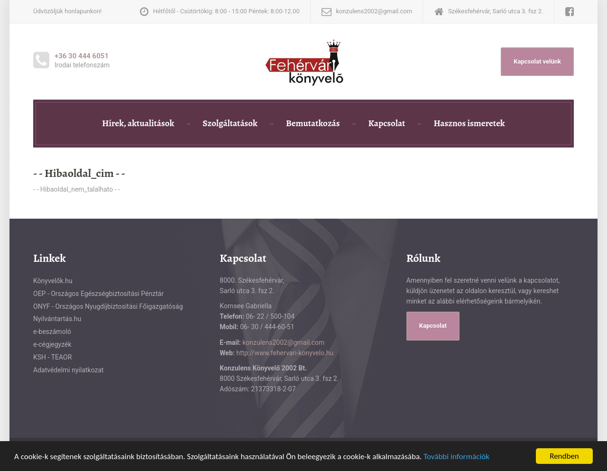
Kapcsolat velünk (537, 61)
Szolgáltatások (230, 123)
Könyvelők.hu (53, 281)
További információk (456, 457)
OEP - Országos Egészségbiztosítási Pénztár (98, 293)
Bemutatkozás (313, 123)
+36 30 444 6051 (82, 56)
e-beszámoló (52, 331)
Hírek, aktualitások (138, 123)
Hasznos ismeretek (469, 123)
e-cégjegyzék (52, 344)
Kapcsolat (386, 123)
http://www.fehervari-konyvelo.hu (284, 353)
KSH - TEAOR (52, 357)
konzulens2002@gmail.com (283, 342)
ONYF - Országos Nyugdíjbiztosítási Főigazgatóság (108, 306)
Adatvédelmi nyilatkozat (68, 370)
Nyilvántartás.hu (57, 319)
